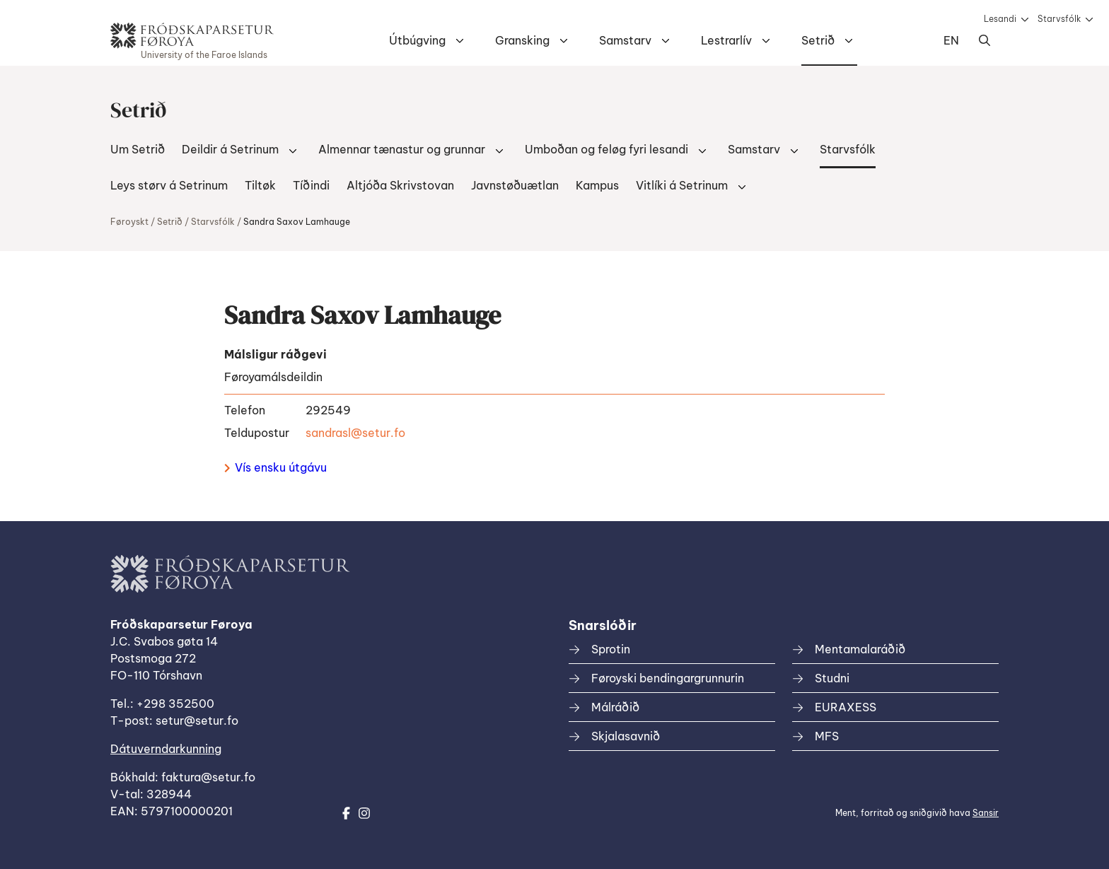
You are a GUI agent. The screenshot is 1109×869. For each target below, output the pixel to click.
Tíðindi (311, 185)
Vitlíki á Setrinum (682, 185)
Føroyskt (129, 221)
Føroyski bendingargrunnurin (667, 678)
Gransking (522, 40)
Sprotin (610, 649)
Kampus (597, 185)
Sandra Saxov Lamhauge (296, 221)
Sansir (985, 812)
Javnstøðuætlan (515, 185)
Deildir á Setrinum (230, 149)
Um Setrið (137, 149)
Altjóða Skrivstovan (400, 185)
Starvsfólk (1059, 18)
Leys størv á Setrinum (169, 185)
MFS (827, 736)
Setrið (818, 40)
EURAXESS (845, 707)
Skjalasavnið (625, 736)
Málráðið (615, 707)
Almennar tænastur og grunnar (401, 149)
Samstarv (625, 40)
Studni (832, 678)
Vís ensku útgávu (275, 467)
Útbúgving (417, 40)
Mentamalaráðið (860, 649)
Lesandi (1000, 18)
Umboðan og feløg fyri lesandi (606, 149)
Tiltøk (260, 185)
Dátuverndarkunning (165, 749)
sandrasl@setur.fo (355, 433)
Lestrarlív (726, 40)
